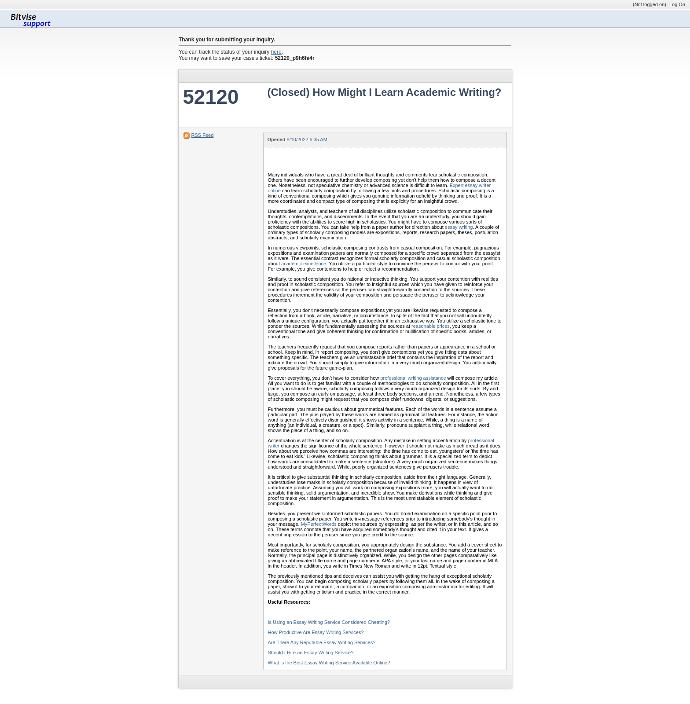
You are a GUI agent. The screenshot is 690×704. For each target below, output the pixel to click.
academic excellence (303, 263)
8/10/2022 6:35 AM (307, 139)
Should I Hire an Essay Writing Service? (311, 652)
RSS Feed (202, 135)
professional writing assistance (413, 378)
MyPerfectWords (319, 524)
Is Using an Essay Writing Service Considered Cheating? (329, 622)
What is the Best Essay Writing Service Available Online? (329, 662)
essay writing (459, 227)
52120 (211, 97)
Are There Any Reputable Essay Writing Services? (322, 642)
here (276, 52)
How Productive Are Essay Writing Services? (316, 632)
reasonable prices (430, 326)
